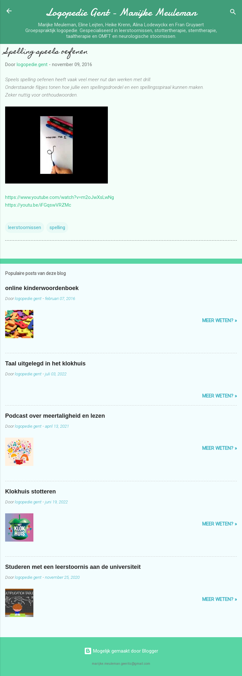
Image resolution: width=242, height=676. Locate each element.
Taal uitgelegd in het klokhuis (45, 363)
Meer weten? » (219, 320)
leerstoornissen (24, 227)
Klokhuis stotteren (30, 491)
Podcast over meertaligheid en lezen (55, 416)
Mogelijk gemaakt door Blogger (121, 651)
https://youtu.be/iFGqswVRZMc (38, 205)
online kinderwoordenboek (42, 288)
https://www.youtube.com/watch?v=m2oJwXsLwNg (59, 197)
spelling (57, 227)
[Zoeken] (233, 13)
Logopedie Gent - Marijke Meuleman (121, 12)
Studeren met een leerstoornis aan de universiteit (73, 567)
